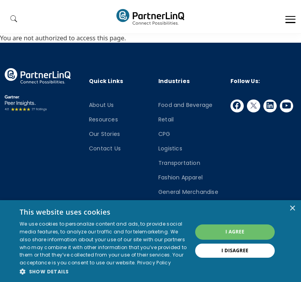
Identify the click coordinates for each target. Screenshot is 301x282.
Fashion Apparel (180, 177)
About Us (101, 105)
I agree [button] (234, 231)
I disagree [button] (234, 250)
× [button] (292, 209)
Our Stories (104, 134)
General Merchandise (188, 192)
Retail (166, 119)
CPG (164, 134)
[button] (103, 271)
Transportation (179, 163)
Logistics (170, 148)
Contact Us (105, 148)
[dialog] (150, 241)
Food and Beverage (185, 105)
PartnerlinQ (150, 17)
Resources (103, 119)
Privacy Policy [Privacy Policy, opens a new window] (154, 262)
